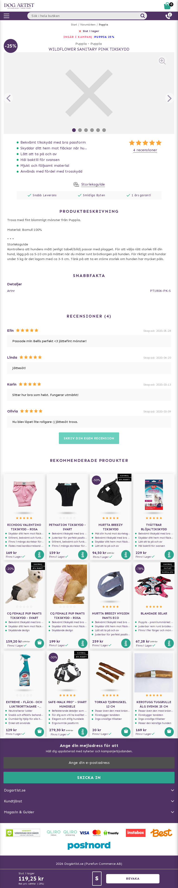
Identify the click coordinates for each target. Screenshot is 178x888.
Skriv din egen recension (89, 438)
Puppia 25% (104, 37)
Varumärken (87, 24)
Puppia (103, 24)
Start (74, 24)
